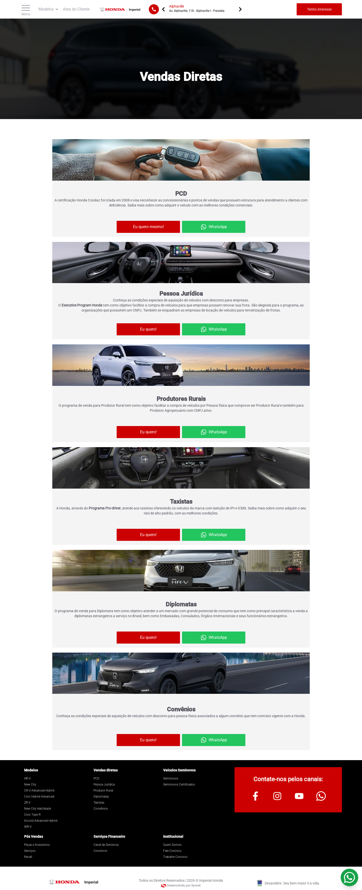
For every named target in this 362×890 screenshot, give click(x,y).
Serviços (29, 851)
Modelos (31, 770)
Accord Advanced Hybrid (40, 820)
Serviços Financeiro (109, 836)
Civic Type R (32, 814)
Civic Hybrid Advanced (39, 796)
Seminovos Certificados (179, 784)
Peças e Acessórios (37, 845)
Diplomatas (101, 796)
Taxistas (99, 802)
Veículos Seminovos (179, 770)
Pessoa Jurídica (104, 784)
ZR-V (27, 802)
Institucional (173, 836)
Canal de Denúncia (106, 845)
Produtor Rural (103, 790)
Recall (28, 857)
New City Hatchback (37, 808)
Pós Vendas (33, 836)
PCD (96, 778)
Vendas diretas (106, 770)
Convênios (101, 808)
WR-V (27, 826)
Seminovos (170, 778)
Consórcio (100, 851)
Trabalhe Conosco (175, 857)
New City (30, 784)
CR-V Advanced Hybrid (39, 790)
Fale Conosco (172, 851)
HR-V (27, 778)
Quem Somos (172, 845)
